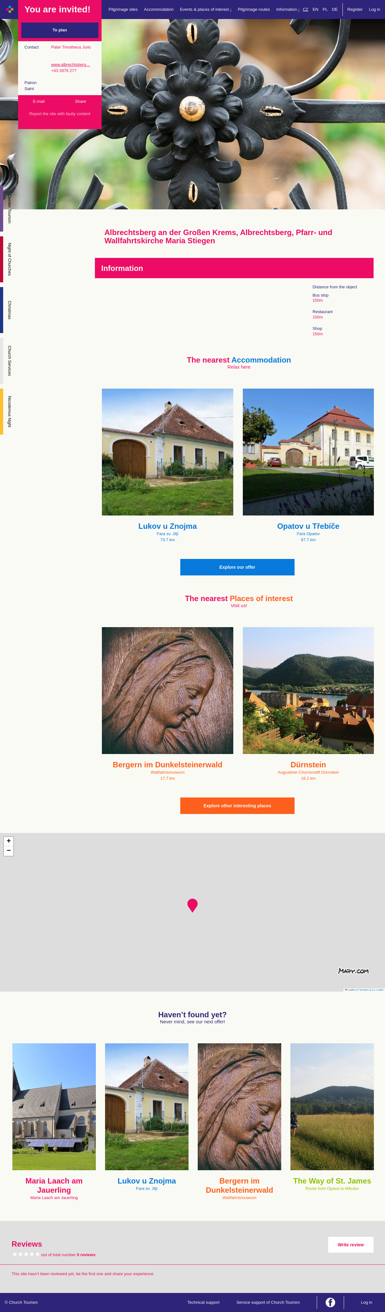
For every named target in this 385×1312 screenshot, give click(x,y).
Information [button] (288, 9)
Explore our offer (237, 567)
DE (335, 9)
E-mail (39, 101)
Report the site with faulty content (59, 113)
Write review (351, 1244)
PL (325, 9)
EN (315, 9)
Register (354, 9)
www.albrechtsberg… (70, 64)
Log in (374, 9)
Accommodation (159, 9)
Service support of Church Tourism (268, 1302)
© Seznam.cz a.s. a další (370, 989)
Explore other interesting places (237, 805)
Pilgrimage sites (123, 9)
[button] (192, 906)
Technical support (203, 1302)
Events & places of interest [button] (205, 9)
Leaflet (350, 989)
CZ (305, 9)
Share (80, 101)
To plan (60, 30)
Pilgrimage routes (254, 9)
